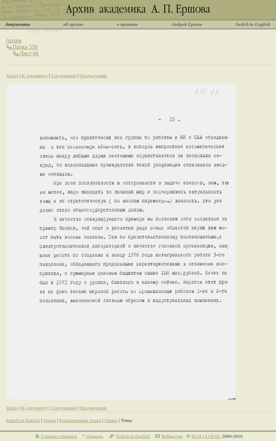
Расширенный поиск (80, 420)
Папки (111, 420)
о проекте (127, 24)
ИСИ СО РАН (205, 436)
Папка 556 (25, 47)
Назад (12, 75)
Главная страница (59, 436)
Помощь (94, 436)
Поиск (49, 420)
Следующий (63, 75)
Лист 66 (29, 53)
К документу (35, 75)
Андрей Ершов (186, 24)
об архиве (73, 24)
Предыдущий (93, 75)
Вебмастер (172, 436)
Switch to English (252, 24)
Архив (14, 40)
